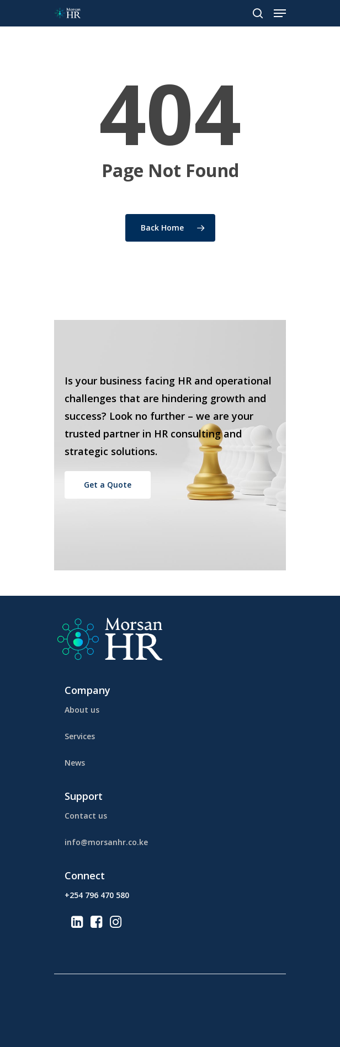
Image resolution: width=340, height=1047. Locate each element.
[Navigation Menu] (280, 13)
